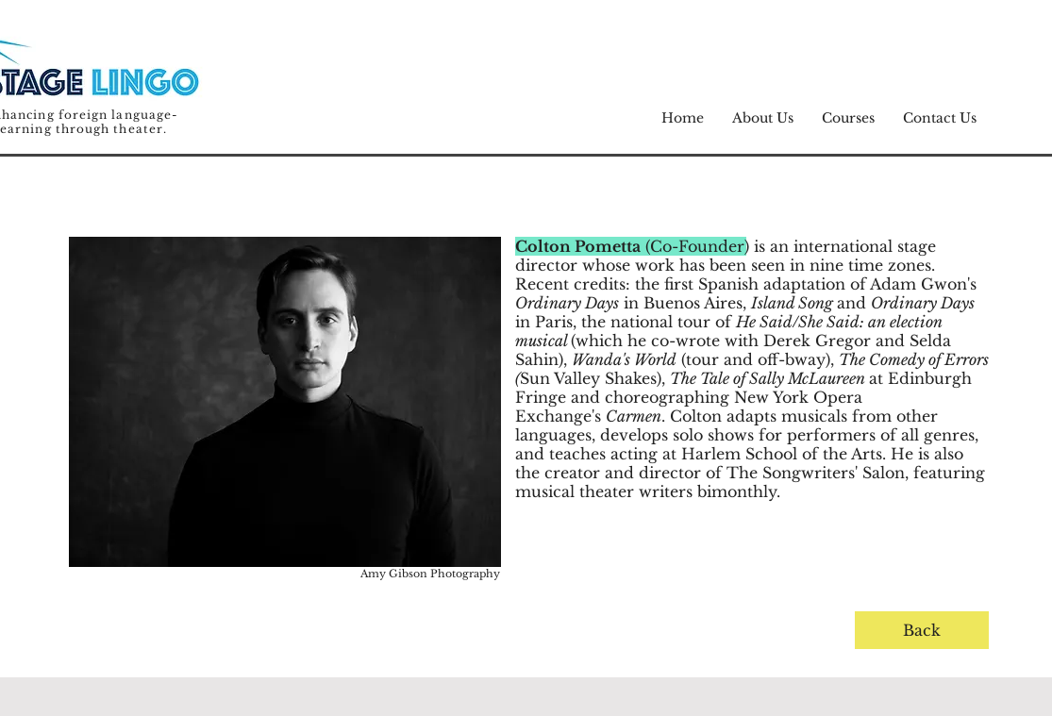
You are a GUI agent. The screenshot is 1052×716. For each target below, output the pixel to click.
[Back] (922, 630)
